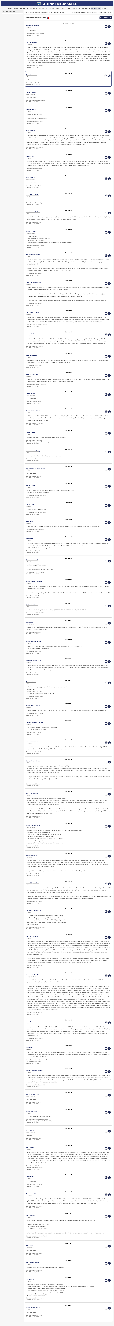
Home (27, 12)
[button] (55, 26)
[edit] (109, 26)
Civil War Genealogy (35, 12)
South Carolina (45, 12)
